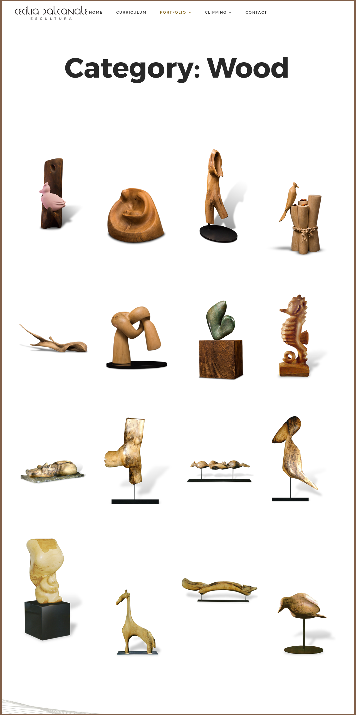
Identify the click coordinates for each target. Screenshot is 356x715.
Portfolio (176, 12)
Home (96, 12)
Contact (256, 12)
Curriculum (131, 12)
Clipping (218, 12)
